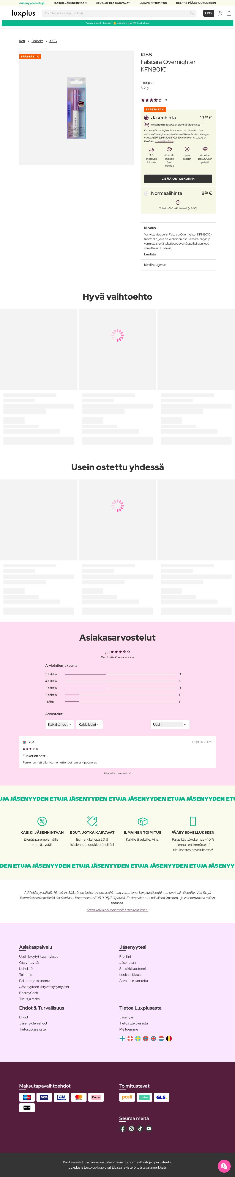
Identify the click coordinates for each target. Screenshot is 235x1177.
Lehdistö (26, 968)
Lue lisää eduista (164, 141)
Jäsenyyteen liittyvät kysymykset (44, 987)
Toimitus (25, 974)
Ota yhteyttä (29, 962)
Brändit (37, 41)
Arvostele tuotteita (133, 980)
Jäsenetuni (127, 962)
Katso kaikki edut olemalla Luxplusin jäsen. (117, 910)
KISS (53, 41)
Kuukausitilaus (129, 974)
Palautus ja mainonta (34, 980)
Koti (22, 41)
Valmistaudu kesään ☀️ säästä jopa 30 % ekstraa (117, 23)
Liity (209, 13)
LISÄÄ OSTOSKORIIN (178, 179)
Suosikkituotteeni (132, 968)
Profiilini (125, 956)
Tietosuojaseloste (32, 1029)
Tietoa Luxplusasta (133, 1023)
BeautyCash (28, 993)
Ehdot (23, 1017)
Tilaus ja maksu (30, 999)
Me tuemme (128, 1029)
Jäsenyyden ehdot (33, 1023)
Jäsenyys (126, 1017)
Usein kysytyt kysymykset (38, 956)
